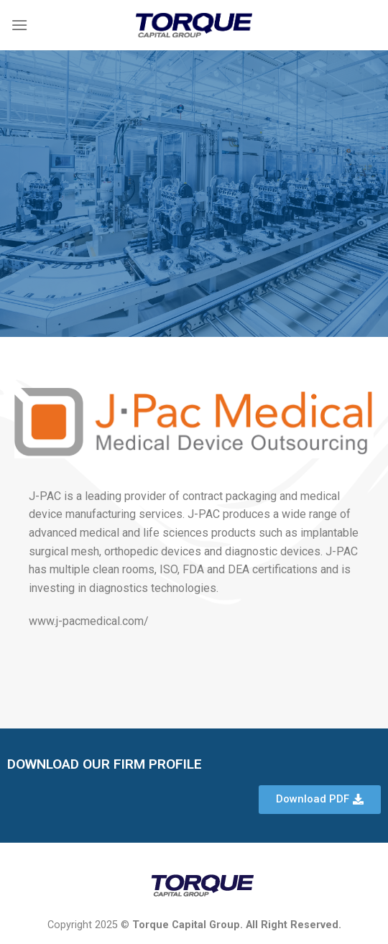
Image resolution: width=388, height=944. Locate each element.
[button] (320, 799)
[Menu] (19, 24)
